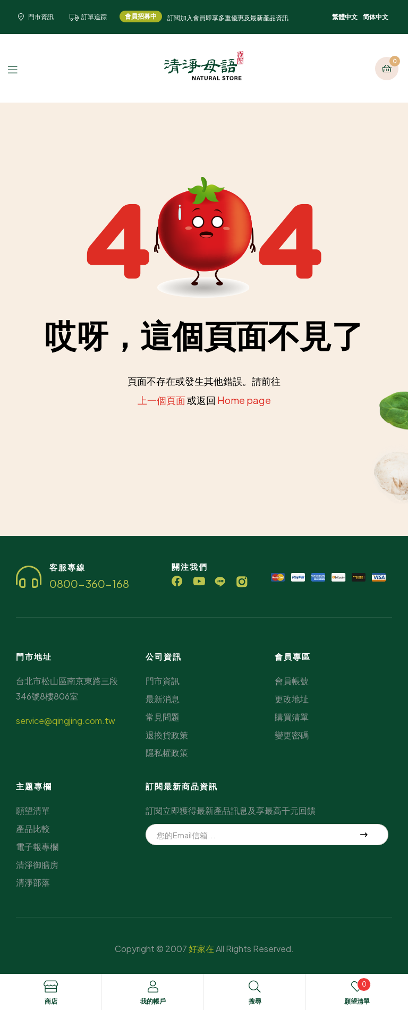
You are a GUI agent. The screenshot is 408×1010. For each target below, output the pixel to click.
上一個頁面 (161, 400)
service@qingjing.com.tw (65, 720)
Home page (244, 400)
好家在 (201, 948)
